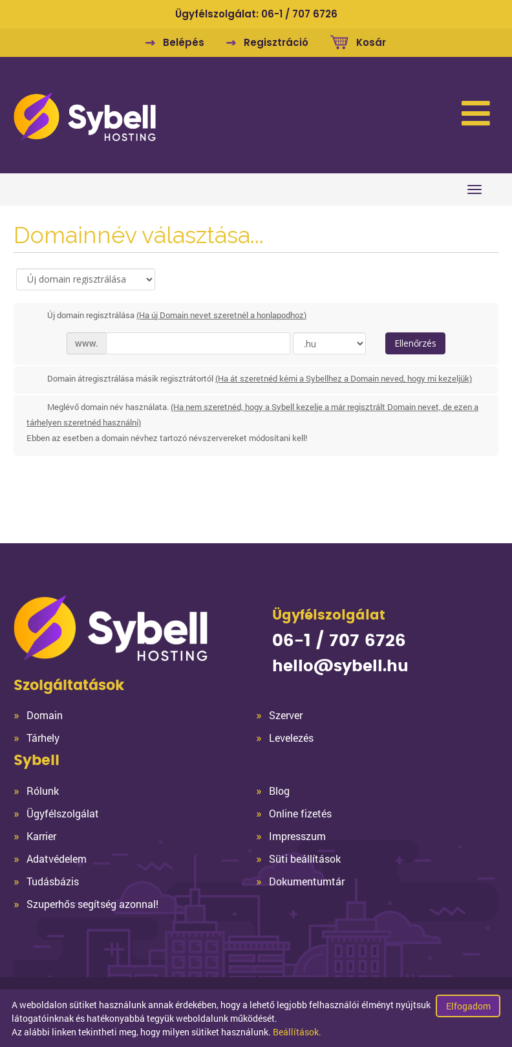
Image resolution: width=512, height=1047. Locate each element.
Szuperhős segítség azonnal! (92, 904)
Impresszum (297, 836)
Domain (45, 715)
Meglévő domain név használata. (252, 423)
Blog (279, 790)
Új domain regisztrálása (166, 315)
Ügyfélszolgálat (63, 813)
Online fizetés (300, 813)
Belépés (183, 42)
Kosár (371, 42)
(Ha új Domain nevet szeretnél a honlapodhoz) (221, 315)
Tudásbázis (53, 881)
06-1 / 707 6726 (299, 14)
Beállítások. (297, 1032)
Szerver (286, 715)
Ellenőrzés (415, 343)
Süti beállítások (305, 858)
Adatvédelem (57, 858)
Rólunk (43, 790)
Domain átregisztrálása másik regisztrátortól (249, 379)
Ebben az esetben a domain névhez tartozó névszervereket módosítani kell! (167, 438)
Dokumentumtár (307, 881)
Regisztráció (276, 42)
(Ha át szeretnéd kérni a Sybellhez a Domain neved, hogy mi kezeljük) (343, 378)
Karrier (41, 836)
